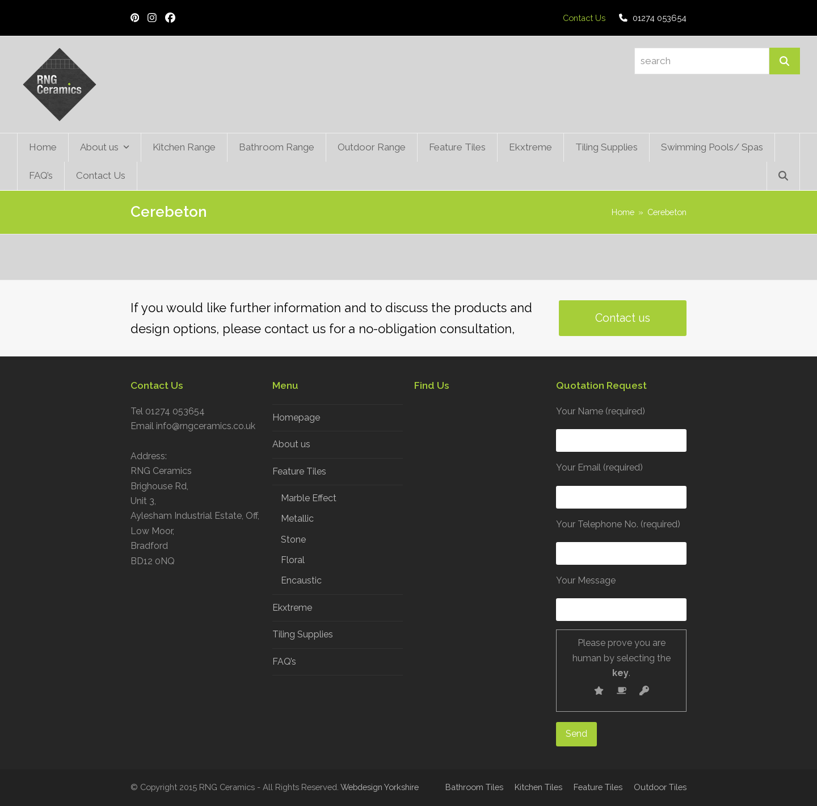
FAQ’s (284, 661)
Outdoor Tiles (660, 787)
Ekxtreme (292, 607)
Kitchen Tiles (538, 787)
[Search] (784, 61)
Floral (293, 560)
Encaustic (301, 580)
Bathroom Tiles (474, 787)
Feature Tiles (299, 471)
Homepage (296, 417)
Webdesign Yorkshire (379, 787)
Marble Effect (308, 498)
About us (291, 444)
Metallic (297, 518)
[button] (783, 176)
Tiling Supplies (302, 634)
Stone (293, 539)
